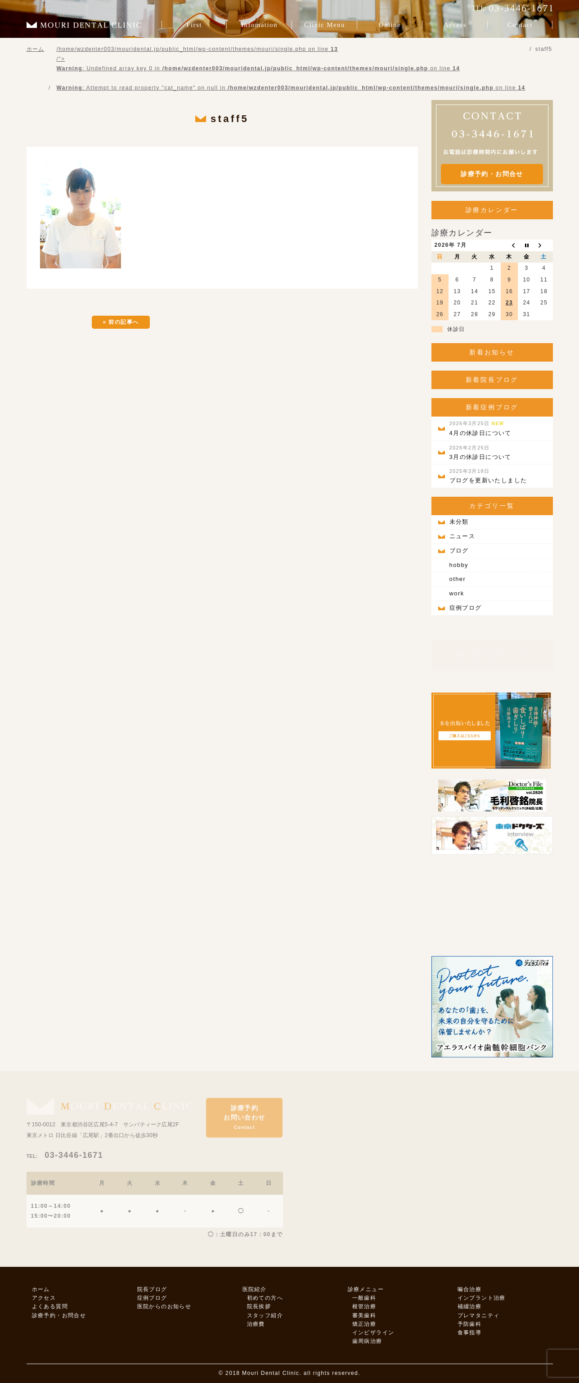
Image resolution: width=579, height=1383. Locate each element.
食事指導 (470, 1332)
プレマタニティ (479, 1315)
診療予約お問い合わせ (244, 1117)
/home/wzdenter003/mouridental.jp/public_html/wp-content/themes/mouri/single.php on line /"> (291, 68)
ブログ (459, 550)
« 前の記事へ (121, 322)
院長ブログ (152, 1289)
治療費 (256, 1324)
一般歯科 (364, 1298)
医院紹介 (254, 1289)
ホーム (41, 1289)
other (457, 579)
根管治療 (364, 1306)
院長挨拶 (259, 1306)
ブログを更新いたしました (488, 476)
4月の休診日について (480, 428)
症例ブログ (465, 607)
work (456, 593)
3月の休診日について (480, 452)
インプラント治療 (482, 1298)
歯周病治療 (367, 1341)
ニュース (462, 536)
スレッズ (492, 654)
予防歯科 (470, 1324)
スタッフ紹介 (265, 1315)
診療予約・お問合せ (492, 173)
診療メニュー (366, 1289)
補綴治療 (470, 1306)
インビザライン (373, 1332)
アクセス (44, 1298)
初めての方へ (265, 1298)
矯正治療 (364, 1324)
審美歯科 (364, 1315)
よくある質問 (50, 1306)
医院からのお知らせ (164, 1306)
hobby (458, 565)
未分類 (459, 521)
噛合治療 (470, 1289)
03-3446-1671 (65, 1155)
